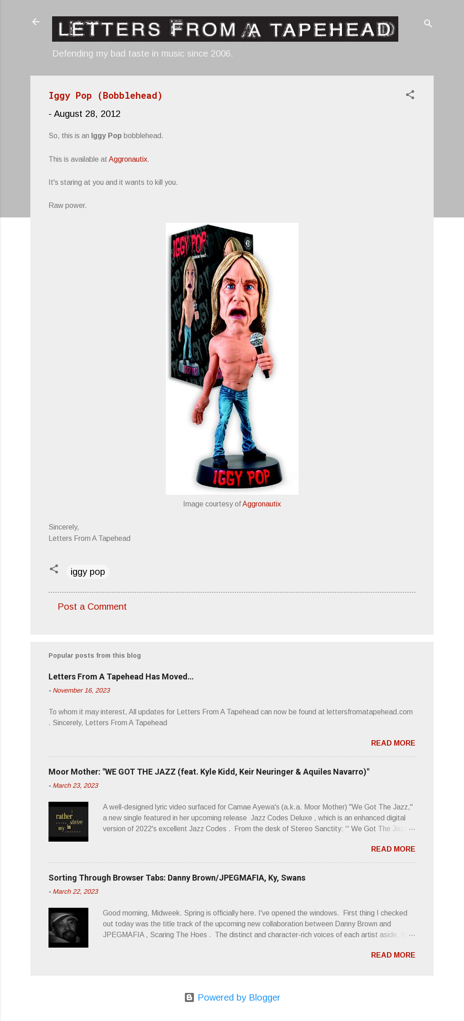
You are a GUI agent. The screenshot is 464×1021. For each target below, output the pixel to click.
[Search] (428, 25)
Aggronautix (128, 159)
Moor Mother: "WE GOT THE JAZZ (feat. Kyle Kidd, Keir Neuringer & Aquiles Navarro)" (208, 771)
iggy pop (88, 572)
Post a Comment (92, 607)
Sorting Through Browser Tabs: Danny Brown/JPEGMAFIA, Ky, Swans (176, 877)
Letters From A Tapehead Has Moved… (121, 676)
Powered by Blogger (232, 997)
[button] (410, 95)
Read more (393, 743)
